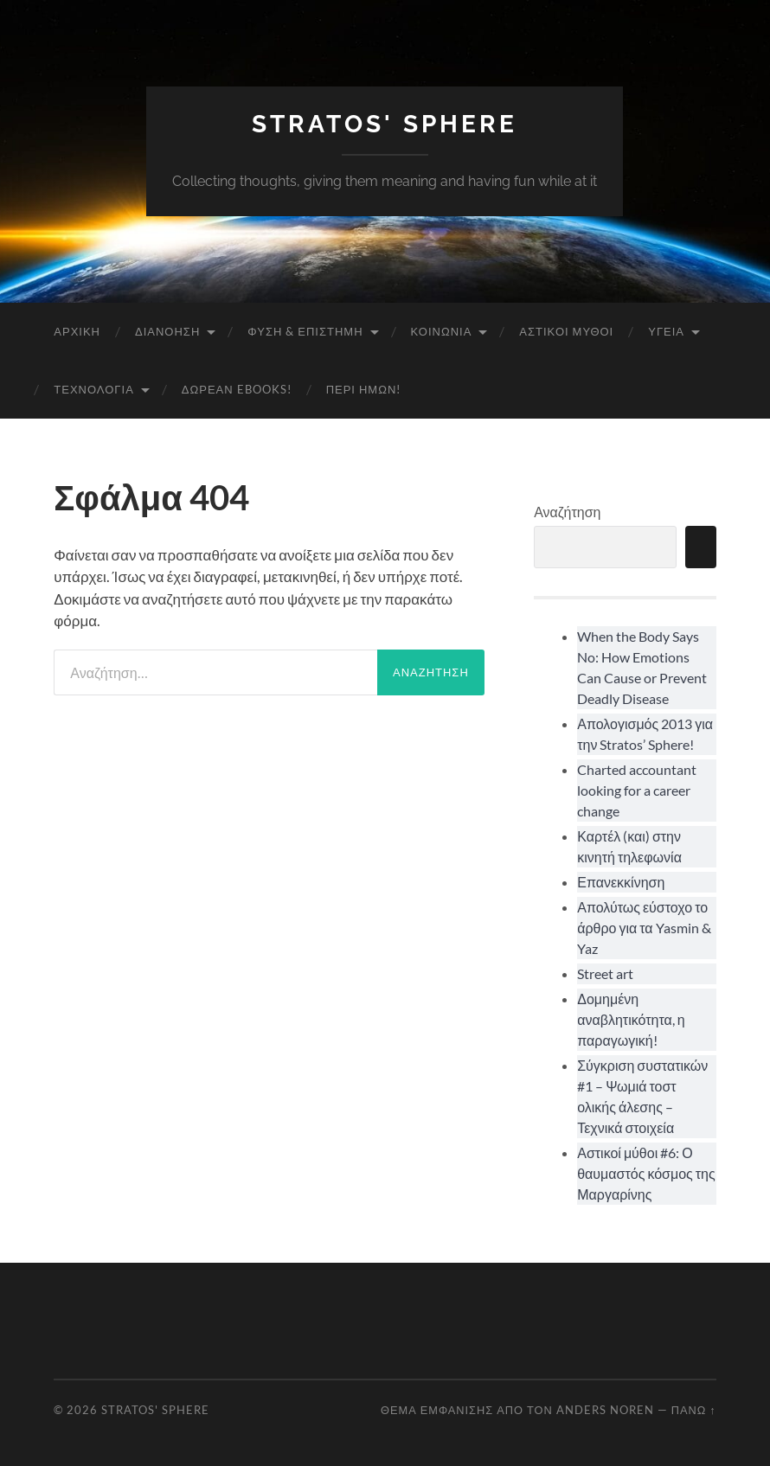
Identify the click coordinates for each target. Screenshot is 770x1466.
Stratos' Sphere (384, 124)
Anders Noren (605, 1410)
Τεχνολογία (94, 389)
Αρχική (77, 331)
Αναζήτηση (567, 511)
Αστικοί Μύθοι (566, 331)
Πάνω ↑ (693, 1410)
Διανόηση (167, 331)
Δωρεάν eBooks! (237, 389)
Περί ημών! (363, 389)
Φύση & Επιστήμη (305, 331)
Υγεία (666, 331)
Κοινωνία (441, 331)
